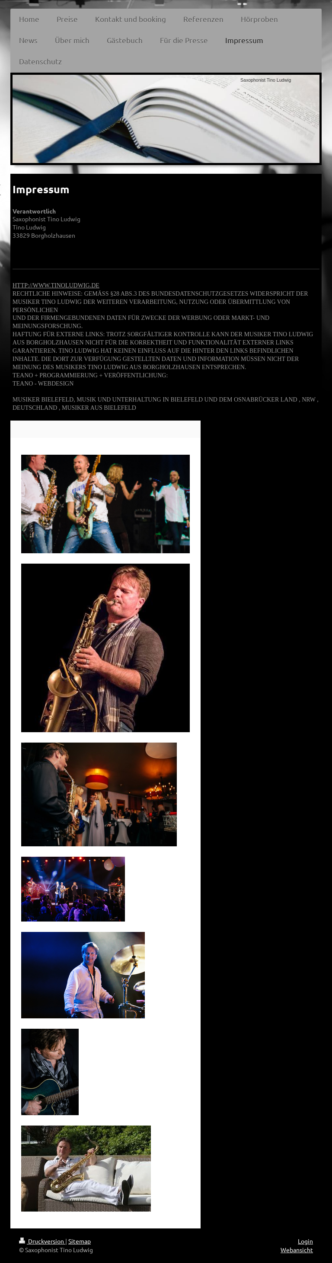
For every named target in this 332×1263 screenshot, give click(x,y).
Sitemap (79, 1241)
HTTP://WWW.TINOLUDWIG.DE (56, 285)
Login (305, 1241)
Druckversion (42, 1241)
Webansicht (297, 1249)
